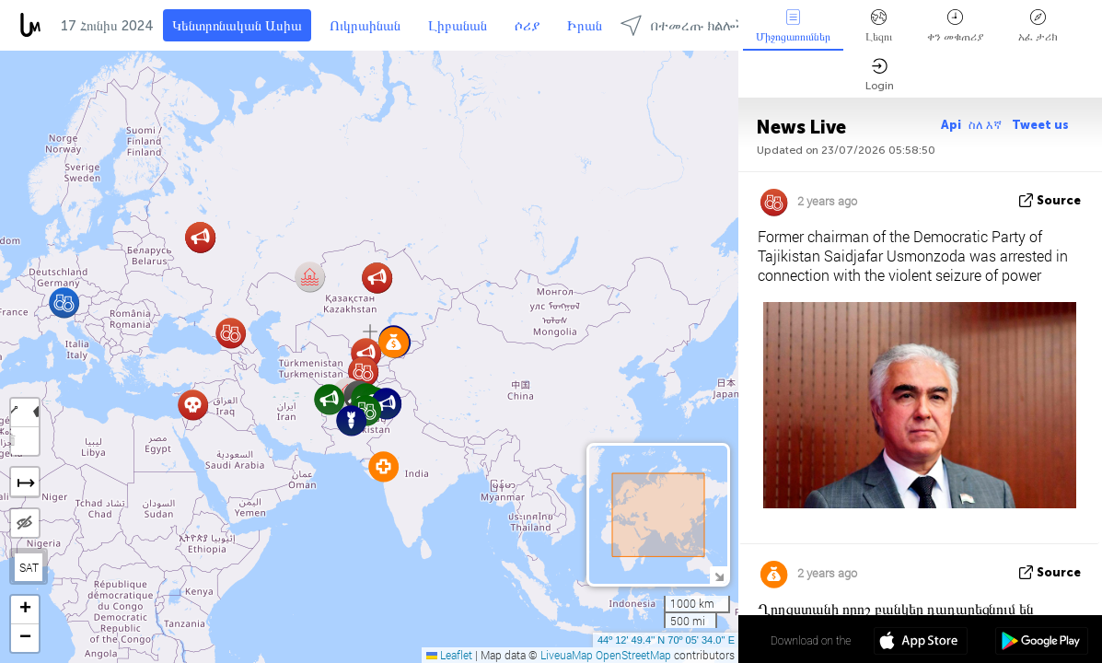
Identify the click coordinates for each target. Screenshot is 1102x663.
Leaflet (449, 654)
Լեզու (878, 26)
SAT (29, 567)
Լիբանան (457, 25)
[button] (383, 466)
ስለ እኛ (986, 125)
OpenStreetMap (633, 654)
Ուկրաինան (365, 25)
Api (951, 125)
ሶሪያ (527, 25)
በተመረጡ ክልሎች (683, 25)
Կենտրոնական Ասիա (237, 25)
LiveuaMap (566, 654)
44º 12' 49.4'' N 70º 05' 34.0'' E (666, 640)
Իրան (584, 25)
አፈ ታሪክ (1038, 26)
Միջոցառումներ (793, 26)
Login (879, 75)
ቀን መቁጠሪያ (955, 26)
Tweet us (1040, 125)
